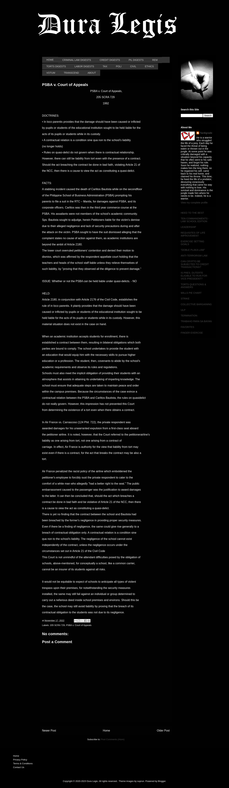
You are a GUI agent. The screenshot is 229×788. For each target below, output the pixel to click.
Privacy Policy (20, 759)
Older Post (163, 730)
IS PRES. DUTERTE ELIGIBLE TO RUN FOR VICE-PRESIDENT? (194, 275)
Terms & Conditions (23, 763)
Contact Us (18, 767)
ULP (183, 310)
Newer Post (49, 730)
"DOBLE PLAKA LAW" (193, 250)
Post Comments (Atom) (112, 739)
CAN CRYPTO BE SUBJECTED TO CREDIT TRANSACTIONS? (195, 264)
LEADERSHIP (188, 227)
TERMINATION (189, 315)
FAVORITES (187, 327)
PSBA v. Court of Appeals (78, 625)
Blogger (162, 781)
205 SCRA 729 (57, 625)
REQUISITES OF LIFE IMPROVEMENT (193, 234)
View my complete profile (194, 202)
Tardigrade (206, 133)
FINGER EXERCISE (192, 332)
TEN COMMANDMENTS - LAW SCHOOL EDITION (195, 220)
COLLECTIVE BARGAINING (196, 304)
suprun (140, 781)
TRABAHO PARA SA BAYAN (196, 321)
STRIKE (185, 298)
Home (106, 730)
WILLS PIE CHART (191, 292)
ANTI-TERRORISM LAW (194, 255)
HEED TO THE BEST (192, 212)
